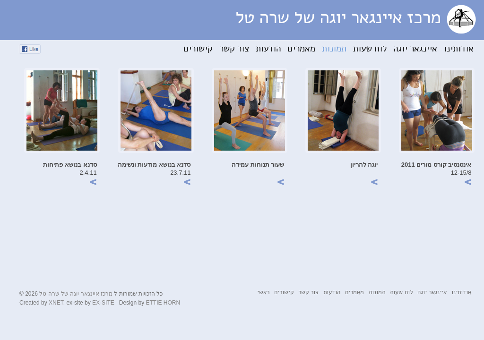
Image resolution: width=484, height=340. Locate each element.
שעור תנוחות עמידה (258, 164)
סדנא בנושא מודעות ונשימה (154, 164)
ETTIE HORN (163, 302)
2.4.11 (88, 172)
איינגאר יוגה (415, 48)
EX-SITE (103, 302)
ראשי (263, 292)
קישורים (198, 48)
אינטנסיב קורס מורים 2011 (436, 164)
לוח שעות (370, 48)
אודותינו (459, 48)
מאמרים (301, 48)
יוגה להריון (364, 164)
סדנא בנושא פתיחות (69, 164)
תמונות (334, 48)
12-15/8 (460, 172)
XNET (56, 302)
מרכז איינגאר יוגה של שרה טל (75, 293)
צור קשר (234, 48)
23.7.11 (180, 172)
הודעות (268, 48)
